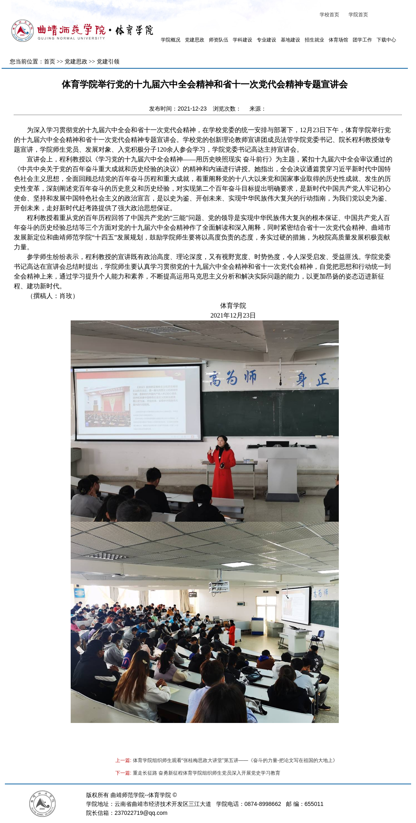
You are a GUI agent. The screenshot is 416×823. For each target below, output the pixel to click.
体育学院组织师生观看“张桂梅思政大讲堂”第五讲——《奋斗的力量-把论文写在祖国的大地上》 (235, 760)
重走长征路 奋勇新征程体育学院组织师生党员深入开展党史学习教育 (206, 773)
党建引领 (108, 62)
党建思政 (194, 40)
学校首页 (329, 14)
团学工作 (362, 40)
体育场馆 (338, 40)
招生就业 (314, 40)
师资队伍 (218, 40)
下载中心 (386, 40)
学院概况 (170, 40)
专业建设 (266, 40)
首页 (49, 62)
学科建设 (242, 40)
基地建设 (290, 40)
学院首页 (358, 14)
